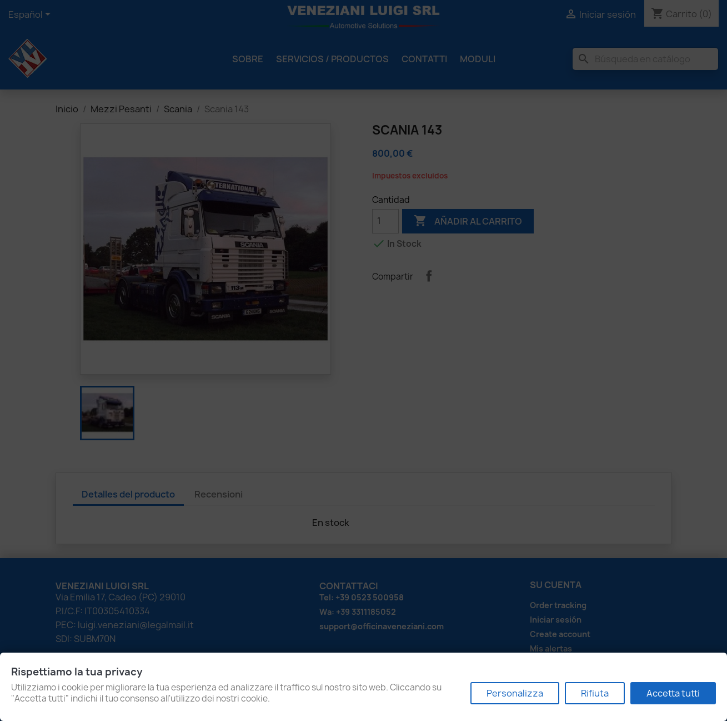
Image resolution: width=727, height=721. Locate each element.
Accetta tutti (673, 693)
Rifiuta (595, 693)
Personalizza (515, 693)
